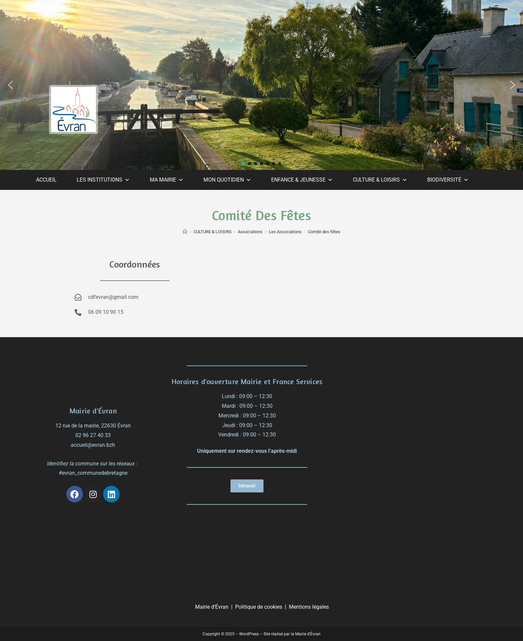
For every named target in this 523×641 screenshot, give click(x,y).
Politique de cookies (258, 607)
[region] (261, 85)
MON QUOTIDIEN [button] (227, 180)
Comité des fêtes (324, 231)
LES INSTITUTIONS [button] (103, 180)
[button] (10, 85)
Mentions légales (309, 607)
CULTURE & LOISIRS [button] (380, 180)
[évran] (415, 400)
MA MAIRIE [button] (166, 180)
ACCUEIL (46, 180)
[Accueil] (185, 231)
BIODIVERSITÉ (448, 180)
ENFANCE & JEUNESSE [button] (302, 180)
